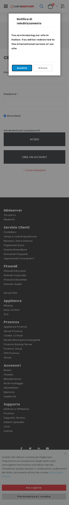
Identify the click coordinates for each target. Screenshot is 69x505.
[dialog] (34, 252)
